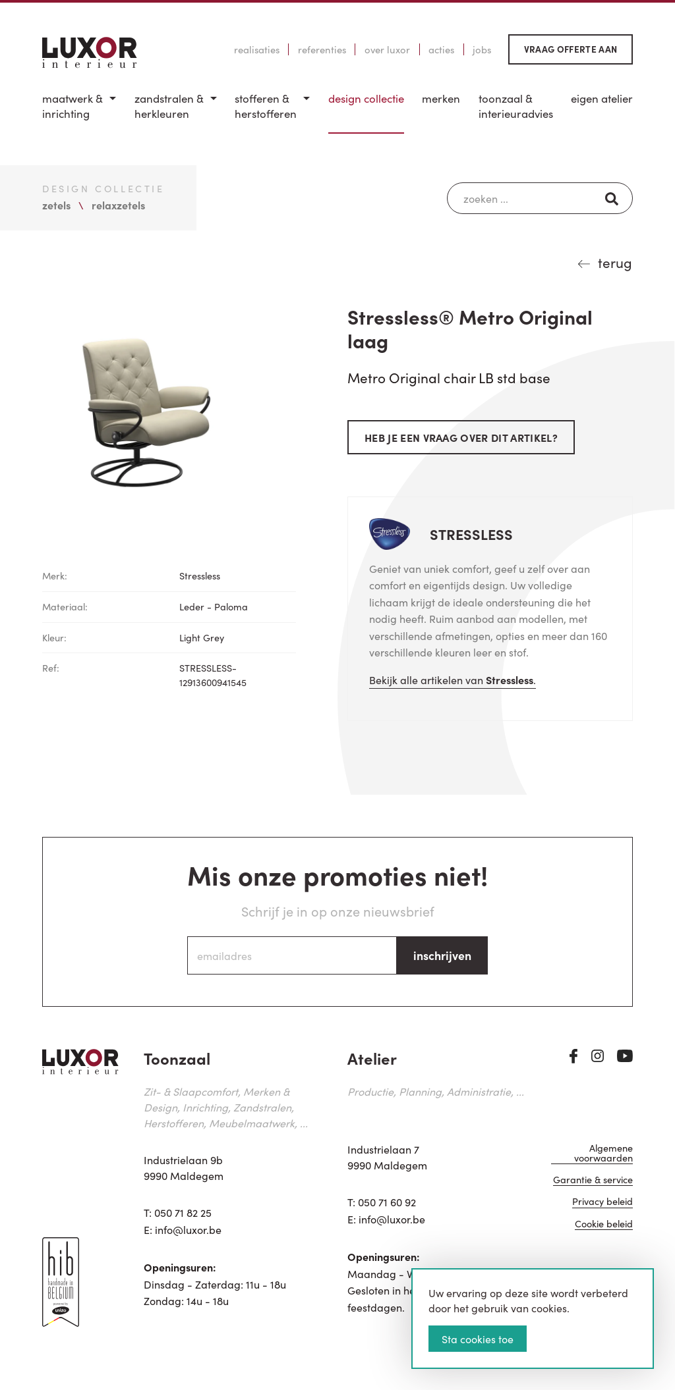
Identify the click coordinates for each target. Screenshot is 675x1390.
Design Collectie (366, 98)
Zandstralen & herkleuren (169, 106)
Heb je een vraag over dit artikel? (461, 437)
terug (615, 262)
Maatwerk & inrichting (72, 106)
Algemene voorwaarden (603, 1153)
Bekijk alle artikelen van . (452, 679)
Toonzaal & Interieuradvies (516, 106)
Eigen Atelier (602, 98)
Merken (441, 98)
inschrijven (442, 955)
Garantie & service (593, 1180)
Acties (441, 49)
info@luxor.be (188, 1229)
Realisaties (256, 49)
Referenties (322, 49)
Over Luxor (387, 49)
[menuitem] (79, 112)
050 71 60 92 (387, 1201)
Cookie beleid (604, 1224)
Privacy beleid (602, 1202)
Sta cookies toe (478, 1338)
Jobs (482, 49)
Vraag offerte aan (571, 49)
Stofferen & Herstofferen (266, 106)
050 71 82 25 (183, 1212)
